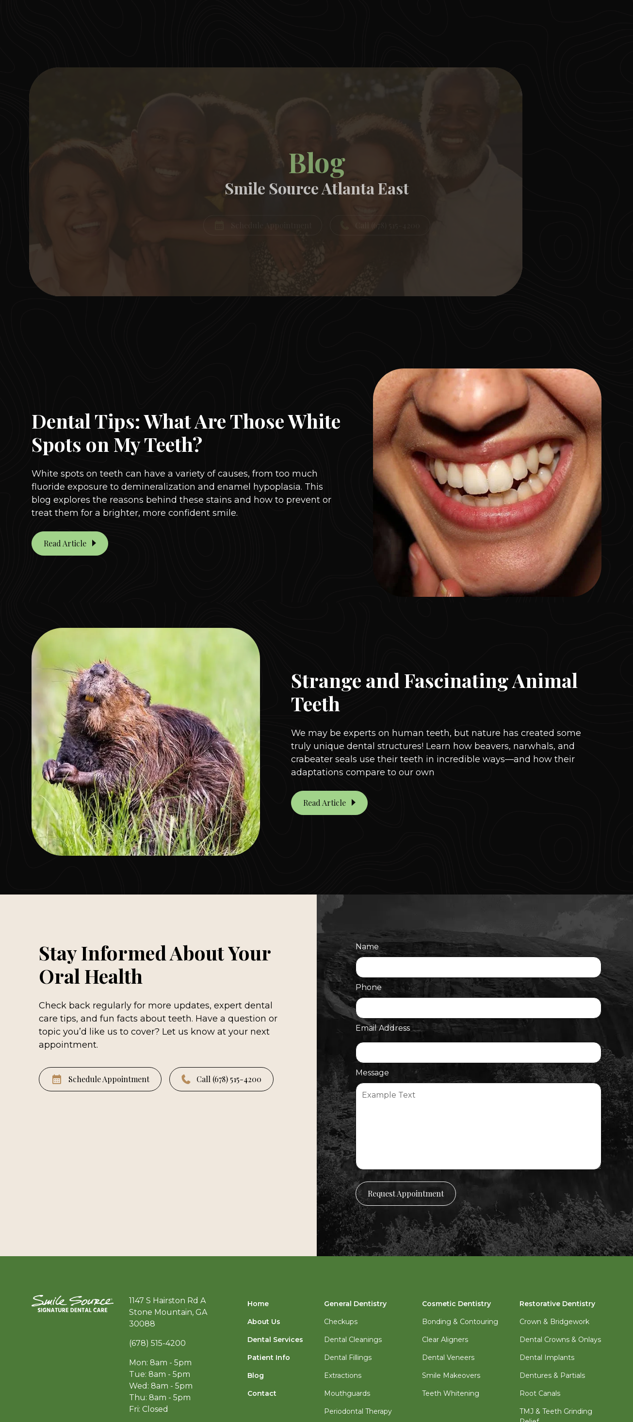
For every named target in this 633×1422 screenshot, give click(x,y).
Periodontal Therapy (358, 1411)
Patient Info (268, 1357)
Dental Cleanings (353, 1339)
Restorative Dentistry (557, 1303)
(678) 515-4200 (157, 1343)
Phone (369, 987)
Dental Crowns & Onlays (560, 1339)
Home (258, 1303)
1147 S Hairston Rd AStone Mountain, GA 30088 (168, 1312)
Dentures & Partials (552, 1375)
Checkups (340, 1321)
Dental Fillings (348, 1357)
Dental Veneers (448, 1357)
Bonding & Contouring (460, 1321)
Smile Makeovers (451, 1375)
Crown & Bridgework (554, 1321)
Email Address (383, 1028)
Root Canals (539, 1393)
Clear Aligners (445, 1339)
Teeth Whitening (450, 1393)
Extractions (342, 1375)
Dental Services (275, 1339)
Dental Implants (546, 1357)
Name (367, 946)
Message (372, 1072)
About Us (263, 1321)
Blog (255, 1375)
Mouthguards (347, 1393)
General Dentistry (355, 1303)
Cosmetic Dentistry (456, 1303)
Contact (261, 1393)
